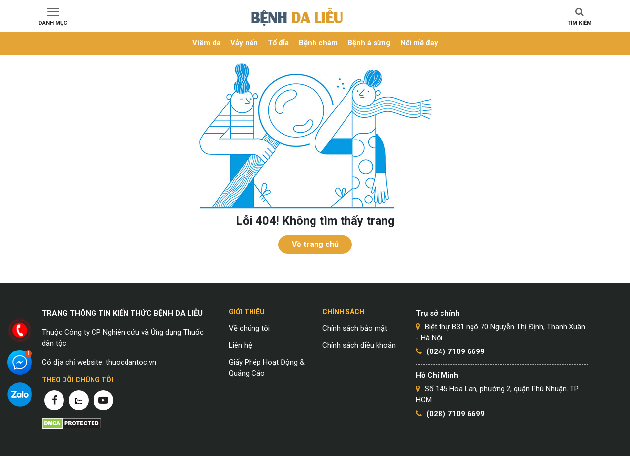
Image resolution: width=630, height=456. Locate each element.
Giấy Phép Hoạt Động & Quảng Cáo (267, 368)
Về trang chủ (315, 244)
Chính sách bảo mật (354, 328)
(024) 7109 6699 (455, 351)
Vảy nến (244, 42)
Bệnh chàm (318, 42)
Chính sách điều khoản (359, 345)
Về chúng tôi (249, 328)
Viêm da (206, 42)
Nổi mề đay (419, 42)
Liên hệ (240, 345)
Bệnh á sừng (368, 42)
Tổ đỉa (278, 42)
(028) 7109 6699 (455, 413)
